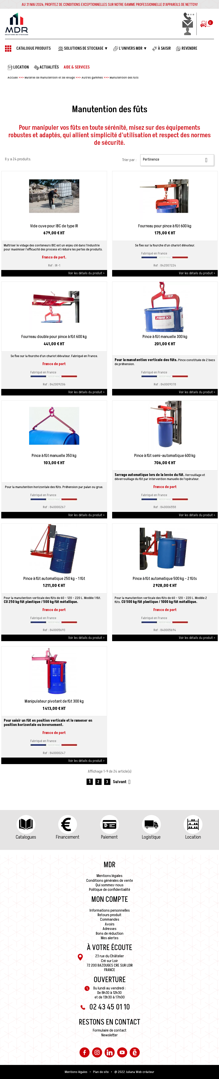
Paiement (109, 837)
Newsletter (109, 1035)
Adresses (109, 928)
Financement (67, 837)
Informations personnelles (110, 910)
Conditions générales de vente (109, 880)
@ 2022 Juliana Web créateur (134, 1072)
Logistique (151, 837)
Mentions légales (109, 876)
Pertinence (177, 160)
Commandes (109, 919)
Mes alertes (109, 938)
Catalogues (26, 837)
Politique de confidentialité (109, 889)
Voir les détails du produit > (86, 273)
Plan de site (101, 1072)
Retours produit (109, 915)
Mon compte (109, 899)
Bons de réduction (109, 933)
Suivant (122, 782)
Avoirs (109, 924)
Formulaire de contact (109, 1030)
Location (193, 837)
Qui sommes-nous (109, 885)
